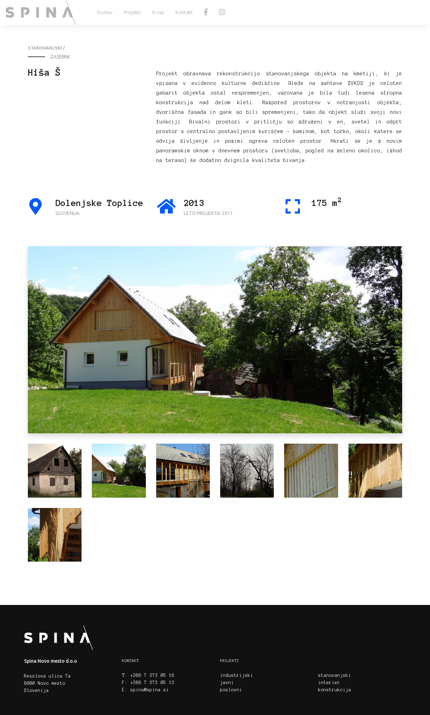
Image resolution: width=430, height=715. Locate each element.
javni (227, 682)
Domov (105, 12)
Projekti (132, 12)
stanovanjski (334, 675)
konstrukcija (334, 689)
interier (329, 682)
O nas (158, 12)
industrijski (236, 675)
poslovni (231, 689)
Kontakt (184, 12)
